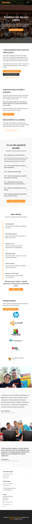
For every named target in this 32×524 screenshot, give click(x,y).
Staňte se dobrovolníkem (8, 484)
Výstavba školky (6, 476)
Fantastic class (6, 478)
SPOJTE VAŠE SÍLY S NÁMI (16, 29)
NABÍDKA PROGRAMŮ (16, 289)
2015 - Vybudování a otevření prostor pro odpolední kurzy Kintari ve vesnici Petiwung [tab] (16, 183)
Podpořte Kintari (6, 485)
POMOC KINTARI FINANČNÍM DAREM (12, 71)
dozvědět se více (8, 114)
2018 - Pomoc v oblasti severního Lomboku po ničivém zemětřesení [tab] (16, 166)
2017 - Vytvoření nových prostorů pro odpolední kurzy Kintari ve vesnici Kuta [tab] (16, 177)
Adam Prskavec (11, 517)
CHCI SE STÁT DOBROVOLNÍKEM (11, 130)
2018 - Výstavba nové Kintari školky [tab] (16, 172)
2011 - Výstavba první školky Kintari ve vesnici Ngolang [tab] (16, 189)
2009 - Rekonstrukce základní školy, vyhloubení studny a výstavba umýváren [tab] (16, 195)
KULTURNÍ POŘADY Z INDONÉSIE (11, 74)
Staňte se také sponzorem (10, 309)
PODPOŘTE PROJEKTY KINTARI (16, 201)
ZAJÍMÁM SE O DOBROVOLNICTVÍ (11, 77)
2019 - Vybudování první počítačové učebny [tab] (16, 155)
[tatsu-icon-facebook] (3, 506)
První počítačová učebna (7, 474)
